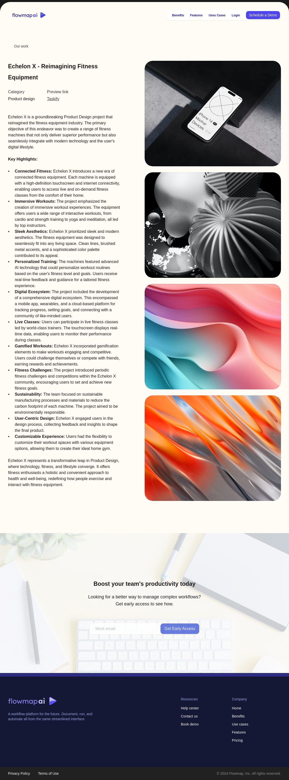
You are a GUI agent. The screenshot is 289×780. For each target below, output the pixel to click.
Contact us (189, 716)
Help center (190, 708)
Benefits (238, 716)
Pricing (237, 740)
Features (239, 732)
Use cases (240, 724)
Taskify (53, 99)
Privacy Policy (19, 773)
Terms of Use (48, 773)
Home (236, 708)
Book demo (190, 724)
